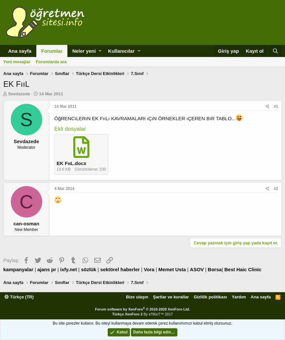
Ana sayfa (19, 51)
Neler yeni (84, 51)
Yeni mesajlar (16, 61)
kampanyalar (18, 269)
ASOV (197, 269)
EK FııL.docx (71, 163)
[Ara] (275, 51)
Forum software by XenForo (142, 309)
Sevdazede (19, 93)
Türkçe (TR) (19, 296)
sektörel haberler (120, 269)
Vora (149, 269)
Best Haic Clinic (242, 269)
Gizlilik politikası (210, 296)
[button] (100, 51)
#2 (276, 188)
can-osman (26, 223)
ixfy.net (68, 269)
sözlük (88, 269)
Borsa (215, 269)
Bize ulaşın (137, 296)
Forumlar (51, 51)
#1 (276, 106)
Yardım (239, 296)
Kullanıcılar (121, 51)
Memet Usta (172, 269)
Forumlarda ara (51, 61)
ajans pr (46, 269)
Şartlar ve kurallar (171, 296)
